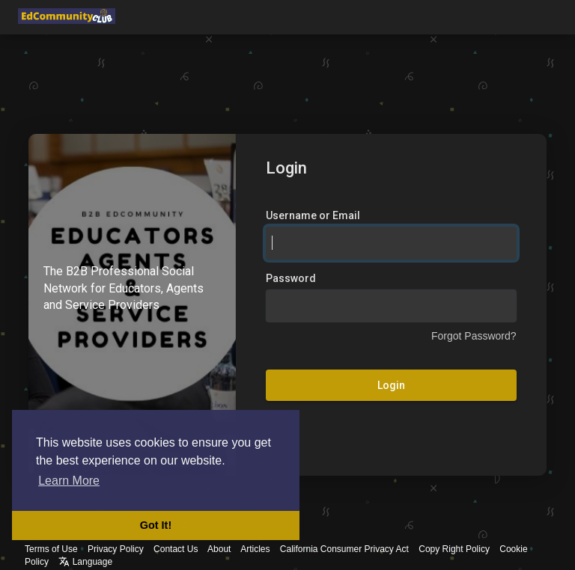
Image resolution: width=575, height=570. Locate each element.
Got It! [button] (155, 525)
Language (85, 562)
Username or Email (313, 215)
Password (291, 278)
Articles (255, 549)
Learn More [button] (69, 480)
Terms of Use (51, 549)
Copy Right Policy (454, 549)
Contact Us (175, 549)
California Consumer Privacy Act (344, 549)
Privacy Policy (116, 549)
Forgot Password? (474, 336)
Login (391, 385)
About (219, 549)
